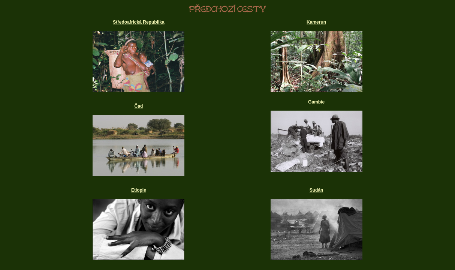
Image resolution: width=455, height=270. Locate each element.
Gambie (316, 102)
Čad (139, 106)
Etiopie (138, 190)
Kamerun (316, 22)
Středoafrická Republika (138, 22)
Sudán (316, 190)
